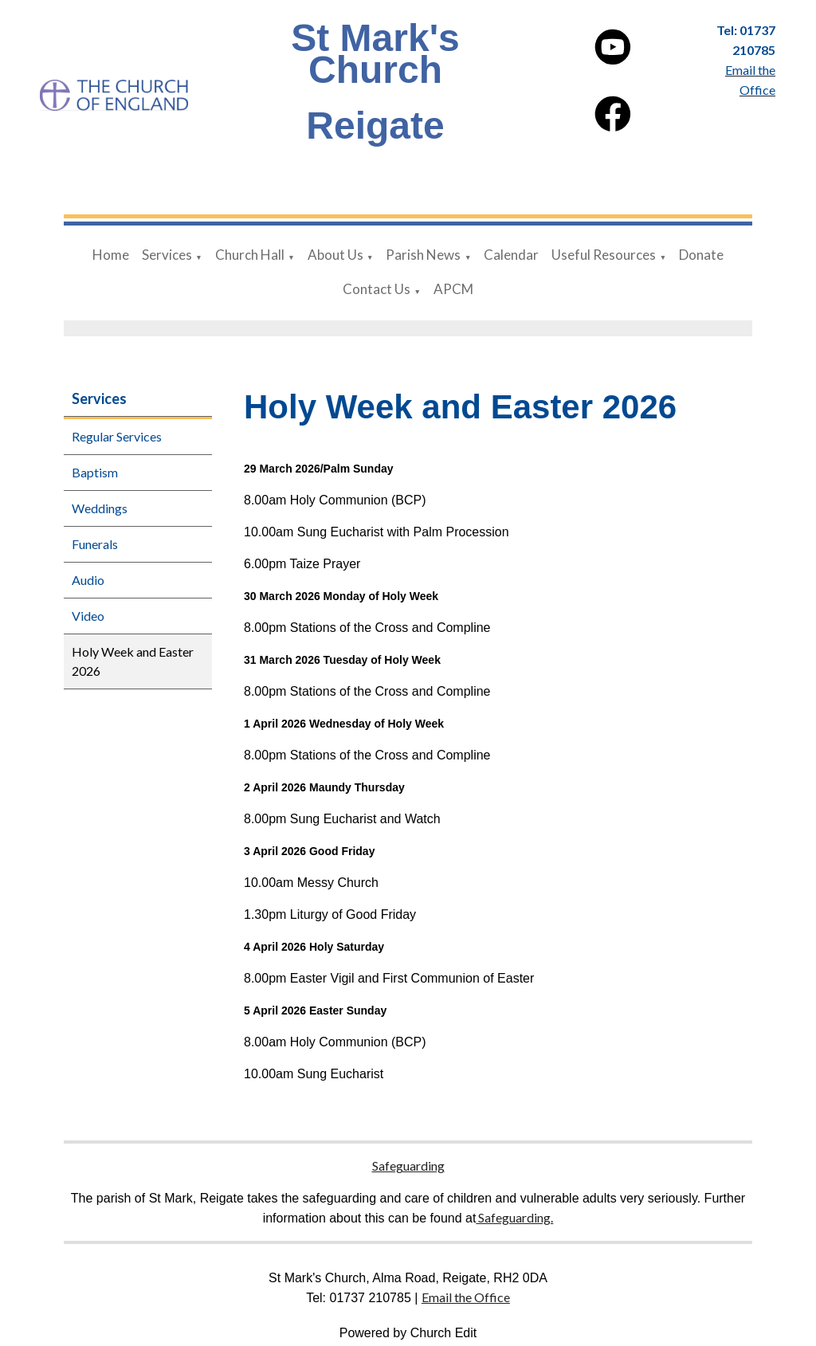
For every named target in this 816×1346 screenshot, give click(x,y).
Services (167, 254)
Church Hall (249, 254)
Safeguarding (408, 1165)
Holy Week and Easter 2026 (133, 661)
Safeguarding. (514, 1217)
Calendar (511, 254)
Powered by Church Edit (408, 1333)
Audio (88, 579)
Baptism (95, 472)
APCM (453, 289)
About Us (335, 254)
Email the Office (466, 1297)
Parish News (423, 254)
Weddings (100, 508)
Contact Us (376, 289)
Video (88, 615)
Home (110, 254)
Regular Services (117, 436)
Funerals (95, 543)
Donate (701, 254)
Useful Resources (603, 254)
